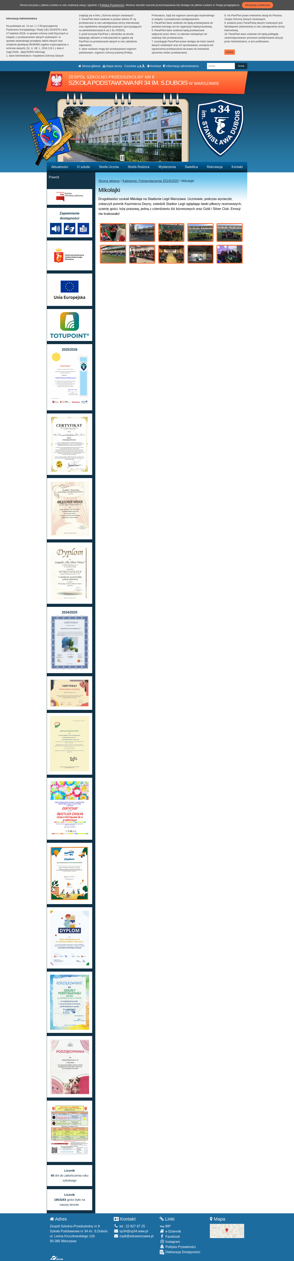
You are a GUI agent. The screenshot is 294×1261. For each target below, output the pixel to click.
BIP (165, 1226)
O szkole (83, 167)
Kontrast (154, 66)
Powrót (54, 177)
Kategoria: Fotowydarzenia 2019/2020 (150, 181)
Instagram (170, 1241)
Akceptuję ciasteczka (257, 5)
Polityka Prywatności (178, 1247)
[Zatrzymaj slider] (122, 158)
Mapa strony (112, 66)
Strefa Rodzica (138, 167)
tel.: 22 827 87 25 (129, 1226)
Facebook (170, 1236)
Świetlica (191, 167)
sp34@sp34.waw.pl (131, 1231)
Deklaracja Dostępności (180, 1252)
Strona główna (89, 66)
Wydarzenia (167, 167)
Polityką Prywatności (112, 5)
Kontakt (237, 167)
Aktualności (59, 167)
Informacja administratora (181, 66)
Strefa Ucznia (109, 167)
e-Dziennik (170, 1231)
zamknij (229, 52)
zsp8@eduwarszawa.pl (133, 1236)
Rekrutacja (214, 167)
